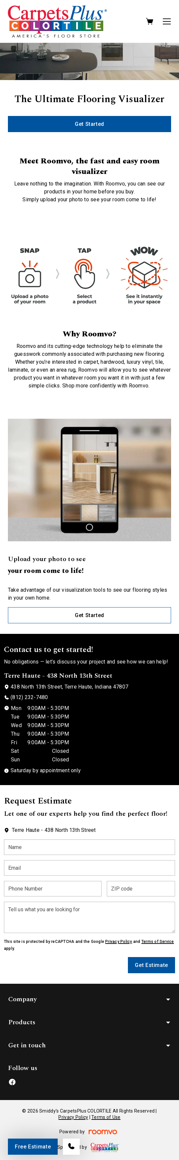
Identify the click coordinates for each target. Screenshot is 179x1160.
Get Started (89, 124)
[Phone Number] (53, 888)
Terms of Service (157, 941)
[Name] (89, 847)
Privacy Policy (118, 941)
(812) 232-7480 (29, 697)
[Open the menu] (167, 21)
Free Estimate (33, 1147)
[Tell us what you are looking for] (89, 917)
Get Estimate (151, 965)
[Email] (89, 868)
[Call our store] (71, 1147)
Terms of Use (105, 1117)
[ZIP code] (141, 888)
